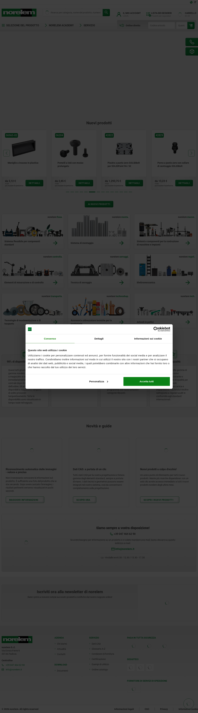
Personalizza (98, 381)
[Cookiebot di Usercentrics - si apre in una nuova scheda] (156, 329)
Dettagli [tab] (99, 338)
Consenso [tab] (50, 338)
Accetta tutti (147, 381)
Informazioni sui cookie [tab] (148, 338)
